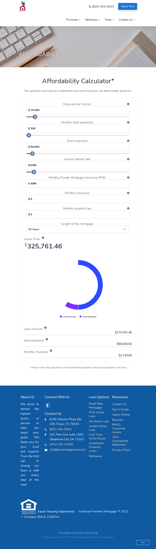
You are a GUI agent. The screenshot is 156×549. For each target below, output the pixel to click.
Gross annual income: (77, 104)
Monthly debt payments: (77, 122)
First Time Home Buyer (97, 436)
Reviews (117, 420)
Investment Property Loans (96, 447)
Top (143, 543)
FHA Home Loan (96, 414)
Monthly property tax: (77, 208)
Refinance (95, 456)
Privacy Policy (121, 450)
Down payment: (77, 141)
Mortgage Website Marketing (78, 533)
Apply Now (128, 6)
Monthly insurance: (77, 193)
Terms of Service (103, 537)
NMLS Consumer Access (119, 428)
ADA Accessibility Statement (120, 441)
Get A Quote (120, 409)
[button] (73, 19)
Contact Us (119, 404)
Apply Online (121, 415)
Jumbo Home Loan (98, 428)
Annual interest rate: (77, 159)
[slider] (35, 117)
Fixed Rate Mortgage (96, 405)
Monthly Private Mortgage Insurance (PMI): (77, 177)
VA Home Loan (99, 421)
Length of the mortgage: (77, 224)
